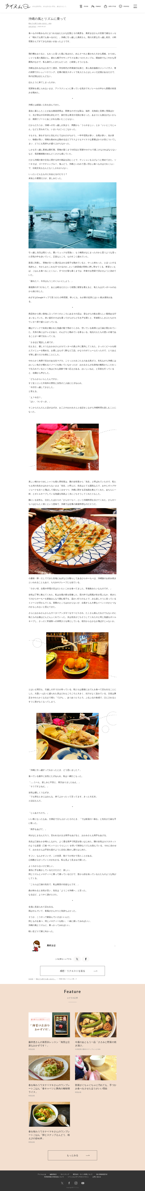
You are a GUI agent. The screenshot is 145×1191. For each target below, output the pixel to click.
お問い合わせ (97, 1177)
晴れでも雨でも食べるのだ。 (46, 979)
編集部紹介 (53, 1174)
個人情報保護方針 (102, 1174)
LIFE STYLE (32, 26)
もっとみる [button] (72, 1155)
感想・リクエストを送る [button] (72, 970)
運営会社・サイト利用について (83, 1174)
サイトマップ (65, 1174)
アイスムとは (42, 1174)
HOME (31, 979)
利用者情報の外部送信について (54, 1177)
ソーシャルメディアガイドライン (78, 1177)
